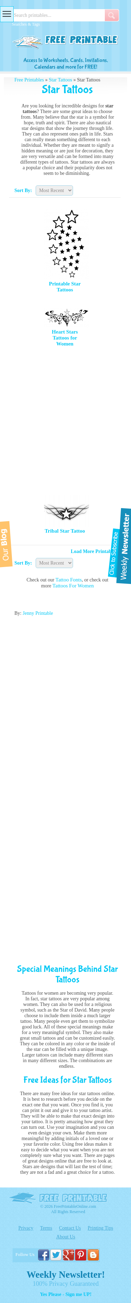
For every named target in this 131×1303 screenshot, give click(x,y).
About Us (65, 1236)
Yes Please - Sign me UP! (65, 1294)
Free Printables (29, 80)
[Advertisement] (65, 420)
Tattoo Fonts (69, 580)
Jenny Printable (38, 613)
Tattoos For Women (73, 585)
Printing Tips (100, 1228)
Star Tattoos (60, 80)
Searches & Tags (26, 24)
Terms (46, 1228)
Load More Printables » (96, 551)
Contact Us (70, 1228)
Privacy (25, 1228)
